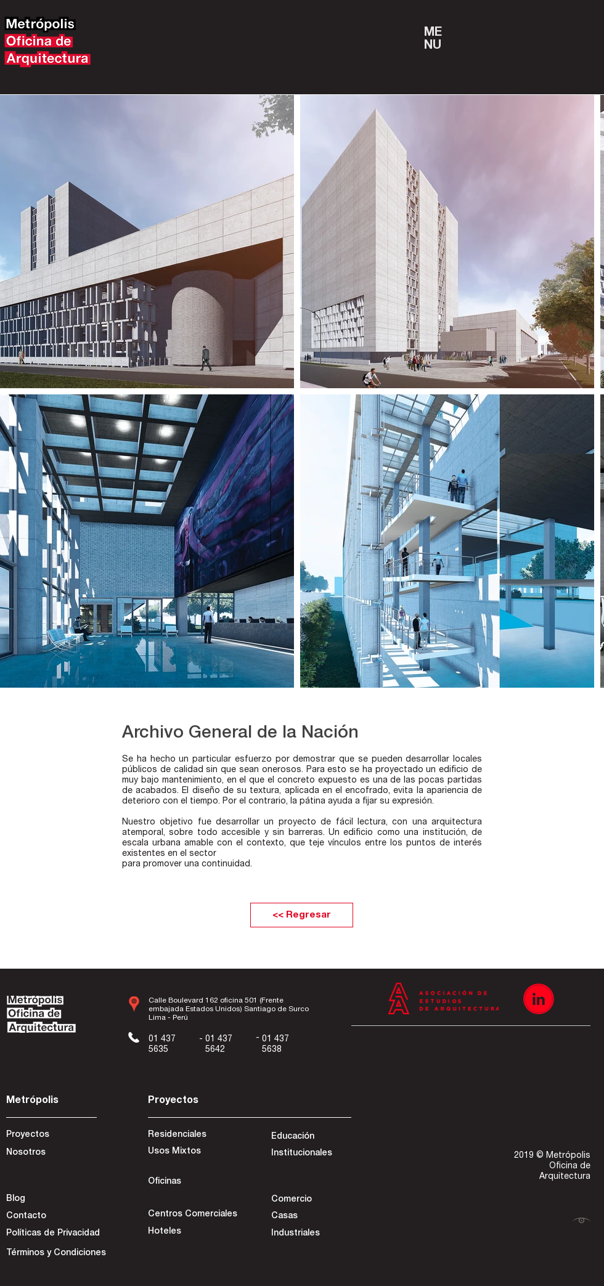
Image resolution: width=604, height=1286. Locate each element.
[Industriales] (310, 1234)
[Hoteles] (191, 1232)
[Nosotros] (50, 1153)
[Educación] (310, 1137)
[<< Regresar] (301, 915)
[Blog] (50, 1199)
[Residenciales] (191, 1135)
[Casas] (310, 1217)
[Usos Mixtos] (191, 1152)
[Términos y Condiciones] (56, 1254)
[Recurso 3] (538, 998)
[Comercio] (310, 1200)
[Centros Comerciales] (192, 1215)
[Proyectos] (50, 1135)
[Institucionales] (310, 1154)
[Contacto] (50, 1217)
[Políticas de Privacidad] (53, 1234)
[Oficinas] (191, 1182)
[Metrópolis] (50, 1101)
